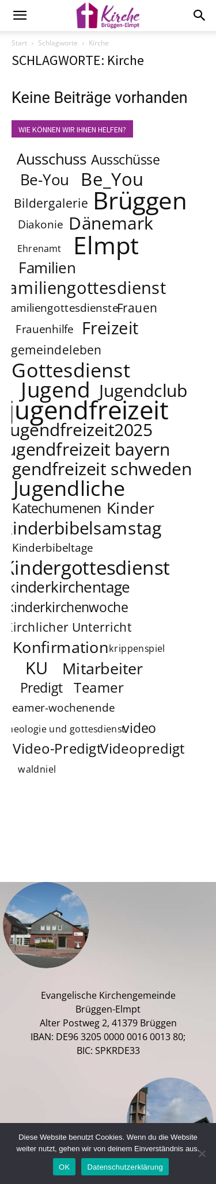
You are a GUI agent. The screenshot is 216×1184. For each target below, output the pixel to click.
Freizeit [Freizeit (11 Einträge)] (110, 328)
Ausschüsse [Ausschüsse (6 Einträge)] (125, 159)
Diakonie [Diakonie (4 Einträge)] (40, 224)
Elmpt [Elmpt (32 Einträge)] (106, 244)
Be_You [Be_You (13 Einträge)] (112, 179)
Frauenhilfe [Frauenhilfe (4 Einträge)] (45, 329)
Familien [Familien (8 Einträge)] (46, 268)
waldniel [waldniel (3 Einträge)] (37, 769)
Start (19, 43)
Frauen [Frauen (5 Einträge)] (137, 307)
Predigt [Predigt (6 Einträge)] (41, 687)
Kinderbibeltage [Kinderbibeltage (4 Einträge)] (52, 548)
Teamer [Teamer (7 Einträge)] (99, 687)
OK (64, 1167)
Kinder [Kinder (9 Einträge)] (130, 507)
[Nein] (201, 1153)
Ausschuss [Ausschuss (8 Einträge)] (52, 159)
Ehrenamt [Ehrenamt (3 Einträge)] (39, 249)
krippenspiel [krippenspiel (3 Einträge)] (137, 649)
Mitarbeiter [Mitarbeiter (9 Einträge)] (103, 668)
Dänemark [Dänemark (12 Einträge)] (111, 222)
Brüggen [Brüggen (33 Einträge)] (140, 199)
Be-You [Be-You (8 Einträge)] (44, 180)
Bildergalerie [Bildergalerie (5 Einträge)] (51, 202)
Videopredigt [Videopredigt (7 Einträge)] (143, 748)
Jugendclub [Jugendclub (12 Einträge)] (143, 390)
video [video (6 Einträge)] (139, 727)
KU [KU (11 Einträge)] (37, 668)
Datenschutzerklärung (124, 1167)
